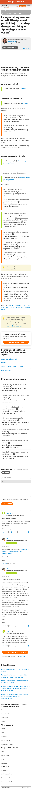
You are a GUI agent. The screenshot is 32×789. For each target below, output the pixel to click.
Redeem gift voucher (7, 744)
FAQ (2, 751)
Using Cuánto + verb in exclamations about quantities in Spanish (14, 682)
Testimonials (4, 717)
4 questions (26, 48)
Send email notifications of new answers (15, 499)
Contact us (4, 763)
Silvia (7, 538)
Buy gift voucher (6, 740)
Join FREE (23, 6)
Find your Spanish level (16, 342)
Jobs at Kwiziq (5, 755)
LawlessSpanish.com (7, 774)
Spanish (5, 11)
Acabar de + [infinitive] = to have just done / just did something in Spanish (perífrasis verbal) (15, 307)
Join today (23, 656)
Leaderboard (5, 714)
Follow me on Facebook (8, 778)
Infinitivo (23, 89)
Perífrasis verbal (6, 370)
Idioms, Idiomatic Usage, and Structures (14, 13)
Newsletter (4, 736)
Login (2, 732)
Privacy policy (5, 787)
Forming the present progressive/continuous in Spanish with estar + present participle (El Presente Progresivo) (15, 688)
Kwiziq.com (4, 770)
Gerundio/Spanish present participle (12, 366)
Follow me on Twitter (7, 782)
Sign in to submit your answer (15, 652)
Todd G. (8, 631)
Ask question (7, 504)
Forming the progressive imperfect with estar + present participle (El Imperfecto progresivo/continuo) (15, 696)
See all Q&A (5, 472)
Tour (2, 710)
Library (11, 11)
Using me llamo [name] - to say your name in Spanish (15, 670)
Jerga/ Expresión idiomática (9, 359)
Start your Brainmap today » (14, 326)
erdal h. (8, 513)
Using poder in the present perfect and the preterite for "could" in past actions (14, 676)
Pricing (3, 721)
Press (2, 759)
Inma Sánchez (12, 41)
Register (3, 728)
